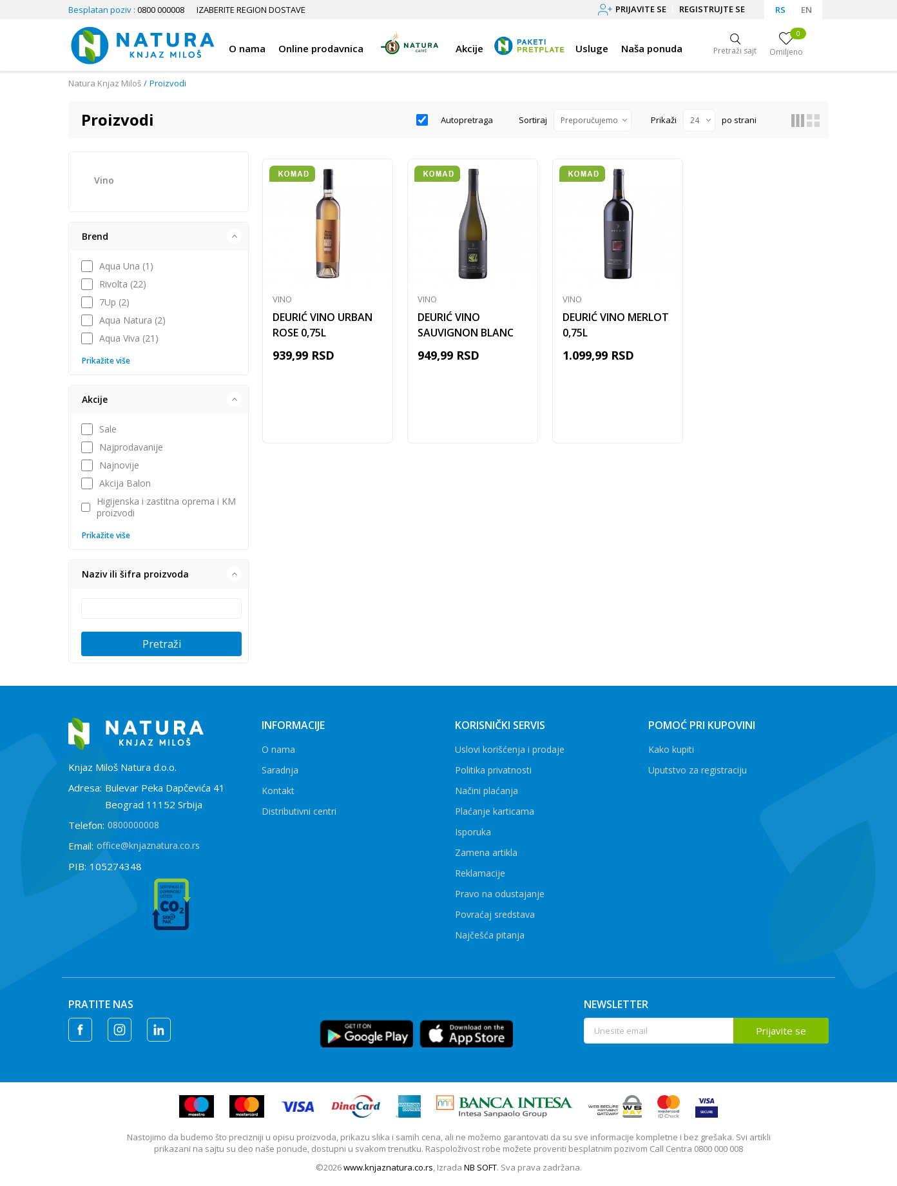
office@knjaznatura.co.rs (148, 845)
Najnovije (119, 465)
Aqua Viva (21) (129, 338)
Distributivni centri (299, 811)
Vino (104, 180)
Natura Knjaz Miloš (104, 83)
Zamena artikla (486, 852)
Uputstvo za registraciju (697, 770)
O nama (278, 749)
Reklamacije (480, 873)
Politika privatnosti (493, 770)
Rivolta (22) (122, 284)
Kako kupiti (671, 749)
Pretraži (161, 644)
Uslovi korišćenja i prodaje (509, 749)
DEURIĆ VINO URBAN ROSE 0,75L (322, 325)
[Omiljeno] (786, 45)
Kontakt (278, 790)
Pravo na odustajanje (500, 894)
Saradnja (280, 770)
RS (780, 9)
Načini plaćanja (486, 790)
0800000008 (133, 825)
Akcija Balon (125, 483)
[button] (158, 236)
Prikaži (664, 120)
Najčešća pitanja (490, 935)
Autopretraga (467, 120)
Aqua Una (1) (126, 266)
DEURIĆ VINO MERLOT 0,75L (616, 325)
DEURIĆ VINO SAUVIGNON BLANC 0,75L (466, 332)
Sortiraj (533, 120)
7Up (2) (114, 302)
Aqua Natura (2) (132, 320)
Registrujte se (712, 9)
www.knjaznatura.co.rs (388, 1167)
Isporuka (473, 832)
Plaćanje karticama (494, 811)
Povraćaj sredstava (495, 914)
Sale (108, 429)
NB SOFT (480, 1167)
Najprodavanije (131, 447)
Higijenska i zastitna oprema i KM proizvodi (166, 507)
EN (806, 9)
